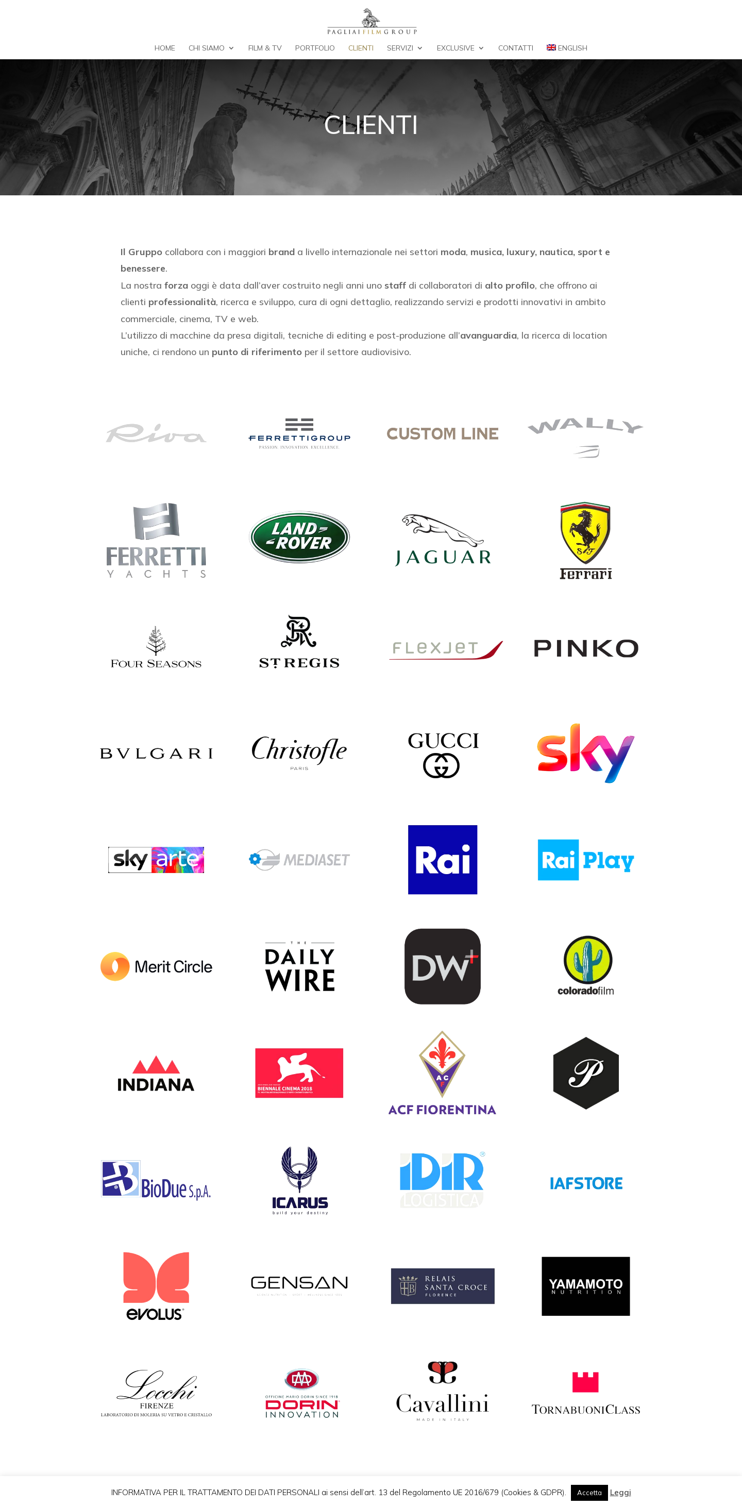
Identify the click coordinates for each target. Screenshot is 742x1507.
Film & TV (265, 48)
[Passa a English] (567, 51)
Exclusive (456, 48)
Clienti (361, 48)
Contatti (515, 48)
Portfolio (315, 48)
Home (165, 48)
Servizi (400, 48)
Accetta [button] (589, 1492)
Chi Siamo (207, 48)
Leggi (620, 1492)
